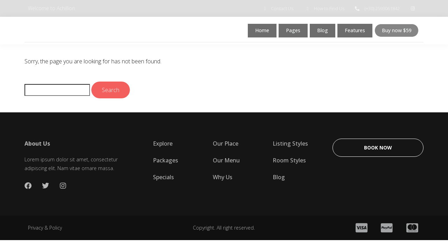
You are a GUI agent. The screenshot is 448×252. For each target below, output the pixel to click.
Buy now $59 (396, 31)
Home (259, 32)
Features (353, 32)
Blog (320, 32)
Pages (291, 32)
